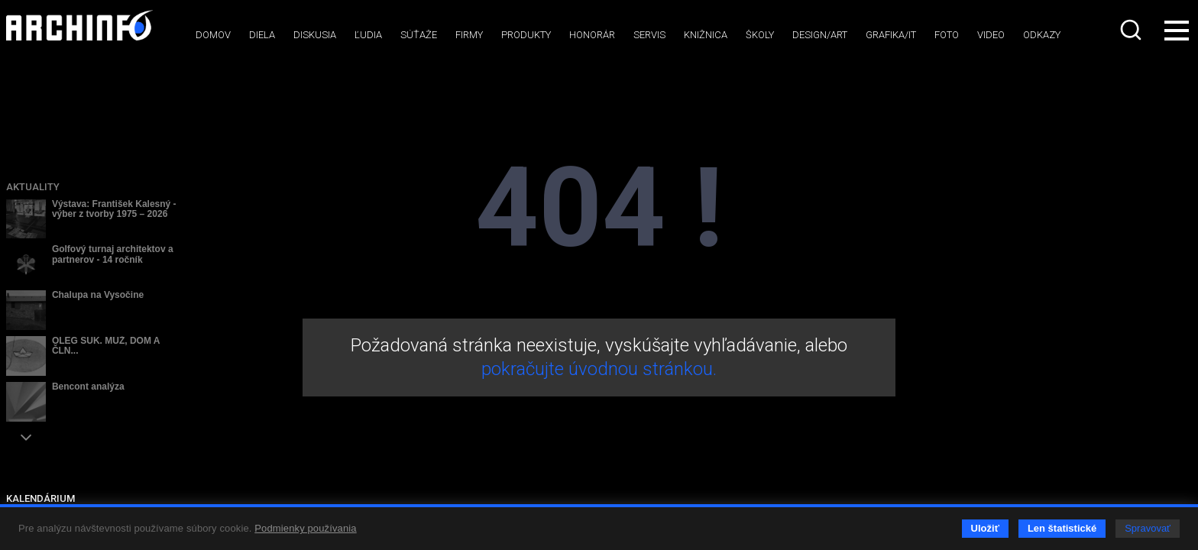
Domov (213, 34)
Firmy (469, 34)
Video (991, 34)
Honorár (592, 34)
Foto (946, 34)
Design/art (819, 34)
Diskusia (314, 34)
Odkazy (1041, 34)
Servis (649, 34)
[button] (26, 437)
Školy (760, 34)
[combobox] (1132, 30)
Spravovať (1147, 528)
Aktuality (33, 186)
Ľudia (368, 34)
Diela (262, 34)
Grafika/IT (891, 34)
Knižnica (705, 34)
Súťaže (418, 34)
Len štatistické (1062, 528)
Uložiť (985, 528)
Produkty (526, 34)
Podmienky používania (305, 528)
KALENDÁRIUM (40, 498)
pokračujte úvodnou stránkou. (599, 369)
